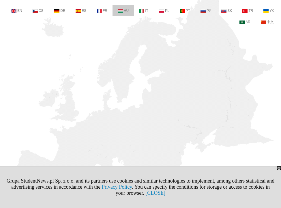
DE (59, 11)
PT (185, 11)
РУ (206, 11)
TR (247, 11)
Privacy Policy (117, 187)
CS (38, 11)
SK (226, 11)
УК (268, 11)
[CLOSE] (155, 193)
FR (102, 11)
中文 (267, 22)
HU (123, 11)
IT (143, 11)
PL (164, 11)
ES (81, 11)
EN (16, 11)
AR (244, 22)
